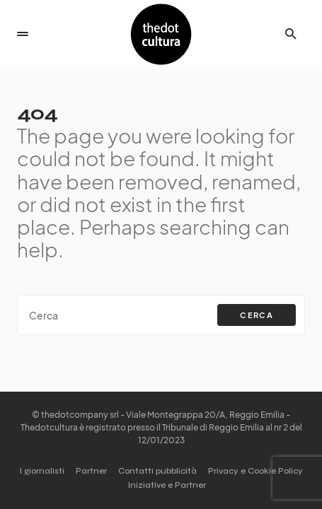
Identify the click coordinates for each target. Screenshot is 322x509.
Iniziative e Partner (167, 485)
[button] (22, 34)
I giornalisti (42, 471)
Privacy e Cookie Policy (255, 471)
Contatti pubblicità (157, 471)
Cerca (256, 315)
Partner (91, 471)
